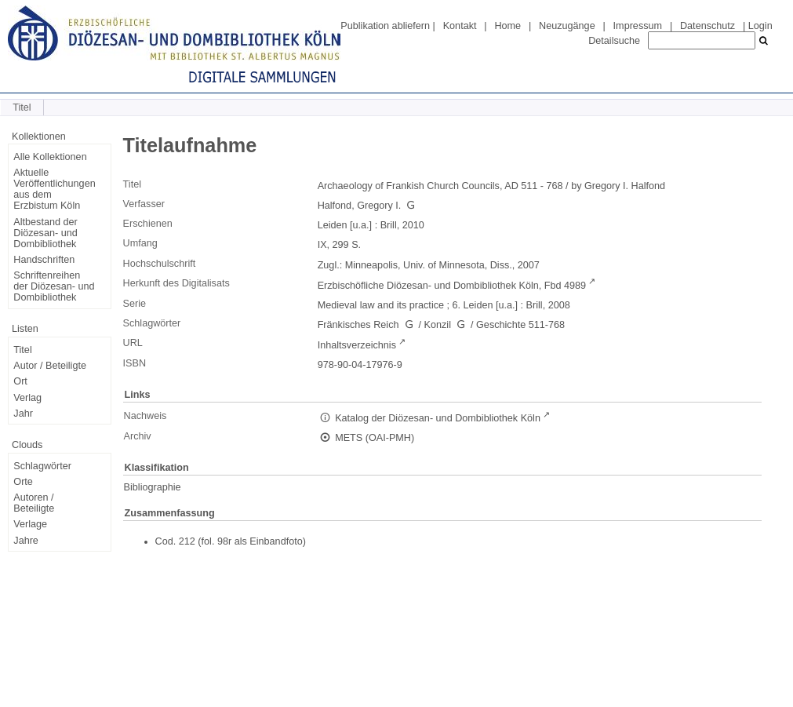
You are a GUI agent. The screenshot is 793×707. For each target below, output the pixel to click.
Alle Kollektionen (49, 156)
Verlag (27, 397)
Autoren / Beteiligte (33, 503)
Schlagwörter (42, 466)
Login (760, 25)
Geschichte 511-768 (520, 324)
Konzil (437, 324)
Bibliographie (152, 487)
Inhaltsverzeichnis (357, 345)
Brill (388, 225)
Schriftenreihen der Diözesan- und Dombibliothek (53, 286)
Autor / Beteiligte (49, 365)
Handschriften (44, 259)
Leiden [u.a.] (345, 225)
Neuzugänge (567, 25)
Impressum (637, 25)
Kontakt (460, 25)
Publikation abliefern (385, 25)
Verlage (30, 524)
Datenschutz (707, 25)
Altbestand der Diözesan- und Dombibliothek (45, 233)
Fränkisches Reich (358, 324)
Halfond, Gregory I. (360, 205)
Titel (22, 349)
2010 (413, 225)
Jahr (23, 413)
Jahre (25, 540)
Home (507, 25)
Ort (20, 381)
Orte (23, 481)
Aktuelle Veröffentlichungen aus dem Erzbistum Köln (54, 189)
